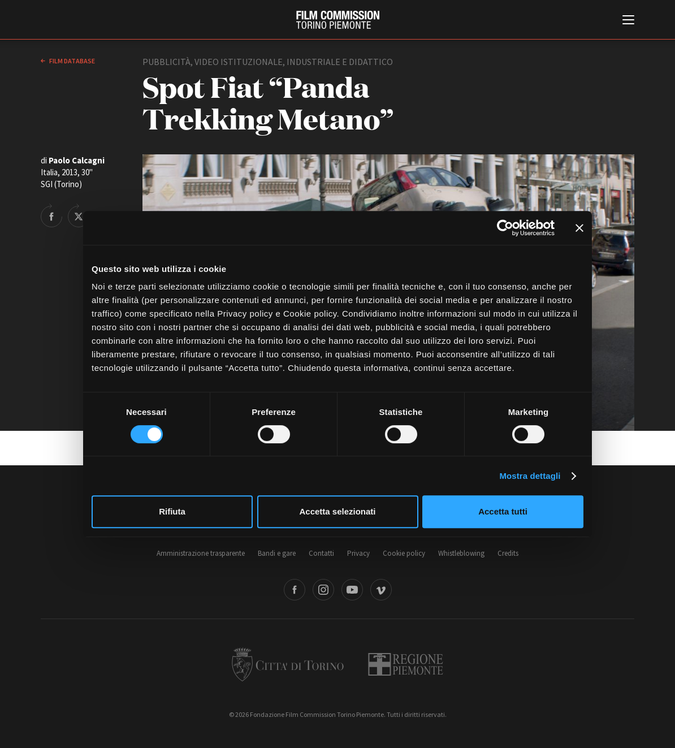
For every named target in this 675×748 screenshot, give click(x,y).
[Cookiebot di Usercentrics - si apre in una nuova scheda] (505, 227)
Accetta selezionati (337, 511)
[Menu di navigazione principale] (628, 21)
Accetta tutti (502, 511)
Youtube (352, 589)
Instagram (323, 589)
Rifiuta (172, 511)
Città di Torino (288, 664)
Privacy (358, 553)
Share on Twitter (78, 215)
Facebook (294, 589)
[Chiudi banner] (579, 228)
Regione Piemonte (405, 664)
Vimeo (381, 589)
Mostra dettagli (529, 476)
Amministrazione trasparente (201, 553)
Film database (71, 61)
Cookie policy (404, 553)
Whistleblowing (461, 553)
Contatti (321, 553)
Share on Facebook (51, 215)
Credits (507, 553)
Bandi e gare (277, 553)
